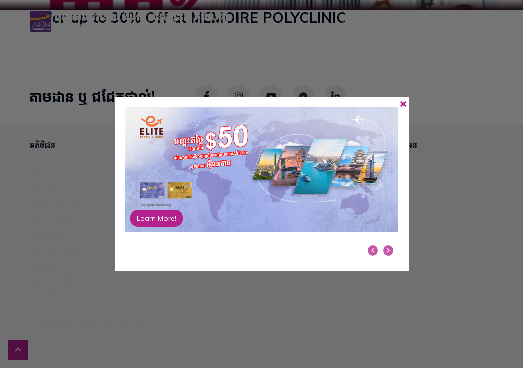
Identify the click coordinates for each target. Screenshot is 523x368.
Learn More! (156, 218)
